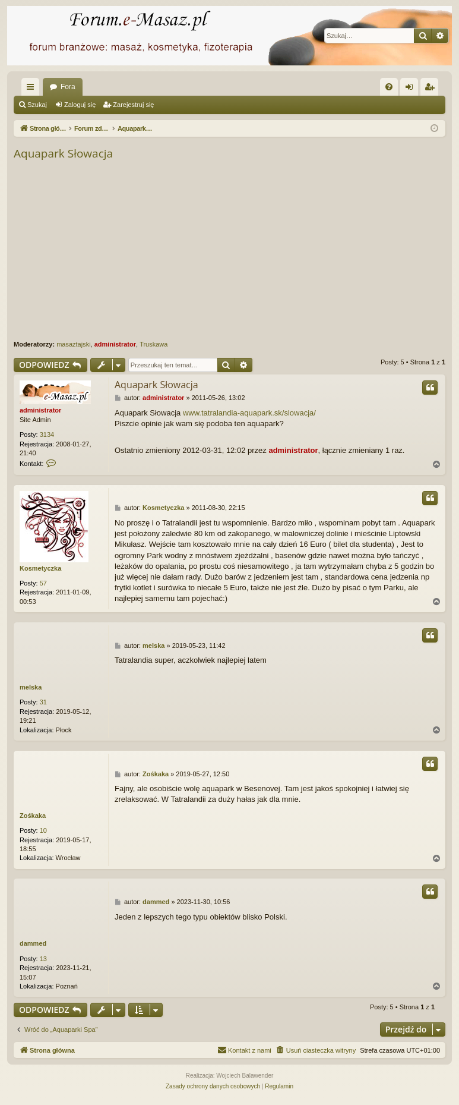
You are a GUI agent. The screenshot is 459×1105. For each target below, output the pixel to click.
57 (43, 583)
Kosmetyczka (40, 568)
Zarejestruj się (133, 104)
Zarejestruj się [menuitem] (431, 89)
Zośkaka (33, 815)
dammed (33, 943)
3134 (47, 434)
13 (43, 958)
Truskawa (153, 344)
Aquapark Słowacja (63, 153)
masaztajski (73, 344)
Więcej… (32, 89)
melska (31, 687)
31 (43, 702)
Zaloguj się (80, 104)
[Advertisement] (229, 251)
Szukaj (37, 104)
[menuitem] (389, 87)
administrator (115, 344)
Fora (68, 87)
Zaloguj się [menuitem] (412, 89)
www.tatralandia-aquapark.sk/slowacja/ (249, 412)
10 (43, 830)
